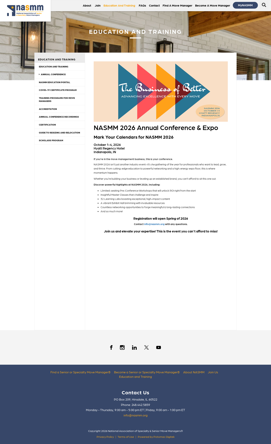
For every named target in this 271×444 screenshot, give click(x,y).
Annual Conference (52, 74)
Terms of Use (126, 436)
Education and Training (53, 66)
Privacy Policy (105, 436)
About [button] (87, 5)
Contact (154, 5)
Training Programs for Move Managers (57, 99)
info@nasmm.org (154, 224)
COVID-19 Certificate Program (58, 89)
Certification (47, 124)
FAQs (142, 5)
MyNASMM (245, 5)
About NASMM (193, 372)
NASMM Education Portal (54, 82)
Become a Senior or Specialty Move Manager (145, 372)
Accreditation (48, 108)
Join (98, 5)
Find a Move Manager (177, 5)
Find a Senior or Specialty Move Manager (79, 372)
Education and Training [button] (120, 5)
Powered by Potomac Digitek (156, 436)
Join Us (213, 372)
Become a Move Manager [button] (213, 5)
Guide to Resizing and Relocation (59, 132)
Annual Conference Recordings (59, 116)
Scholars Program (51, 140)
